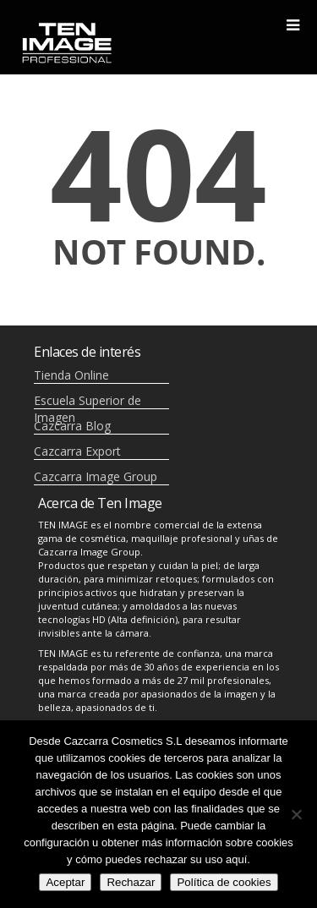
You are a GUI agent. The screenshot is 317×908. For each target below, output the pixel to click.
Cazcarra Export (77, 451)
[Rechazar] (295, 814)
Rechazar (131, 882)
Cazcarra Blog (72, 426)
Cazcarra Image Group (95, 476)
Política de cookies (224, 882)
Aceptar (65, 882)
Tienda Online (71, 375)
